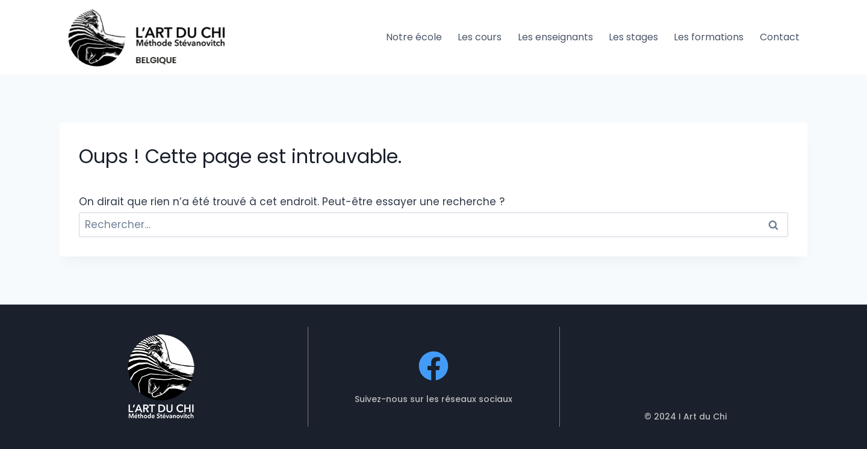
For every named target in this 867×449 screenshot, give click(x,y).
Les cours (480, 37)
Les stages (633, 37)
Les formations (709, 37)
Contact (780, 37)
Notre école (414, 37)
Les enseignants (555, 37)
